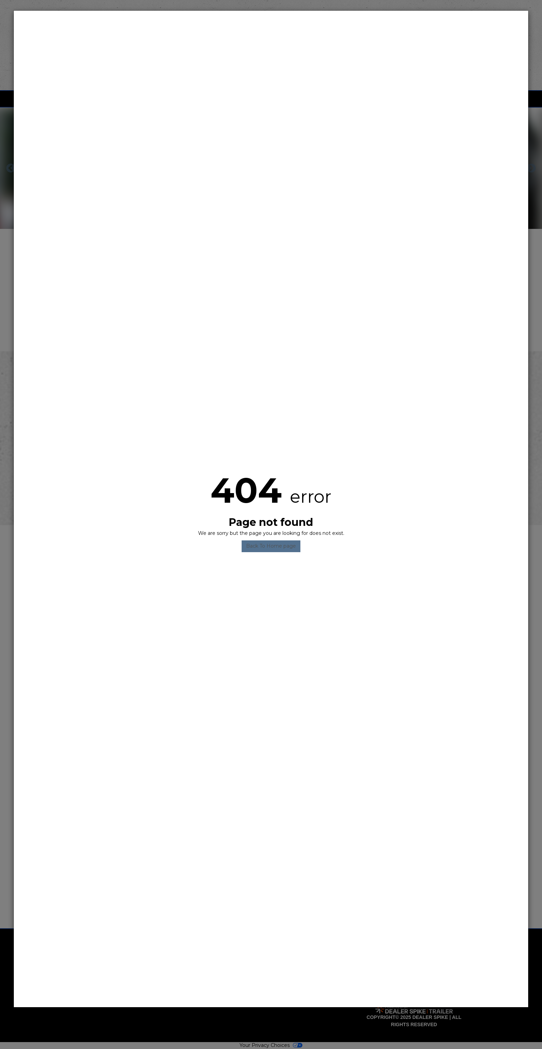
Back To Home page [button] (271, 546)
